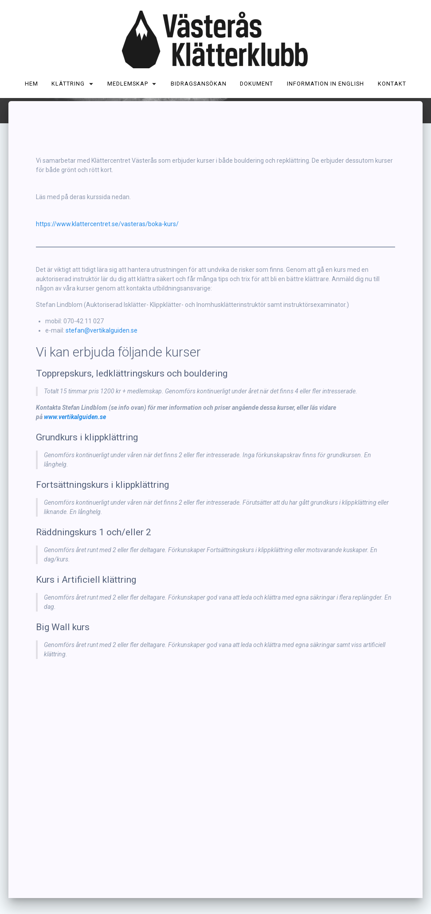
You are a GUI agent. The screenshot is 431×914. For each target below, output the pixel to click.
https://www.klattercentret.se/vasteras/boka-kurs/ (107, 272)
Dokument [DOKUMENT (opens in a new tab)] (257, 83)
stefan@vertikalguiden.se (101, 378)
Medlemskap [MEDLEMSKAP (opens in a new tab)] (127, 83)
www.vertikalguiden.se (75, 465)
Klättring (68, 83)
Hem (31, 83)
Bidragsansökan (199, 83)
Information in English (325, 83)
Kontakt (392, 83)
